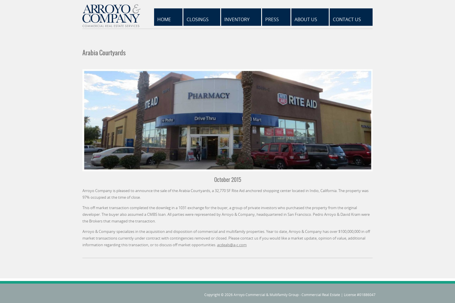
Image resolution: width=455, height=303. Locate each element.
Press (272, 19)
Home (164, 19)
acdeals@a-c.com (232, 244)
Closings (198, 19)
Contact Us (347, 19)
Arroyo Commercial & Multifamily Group (266, 294)
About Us (306, 19)
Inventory (237, 19)
